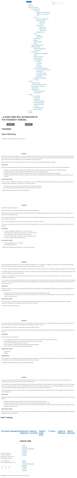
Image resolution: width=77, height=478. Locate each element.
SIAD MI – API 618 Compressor (44, 12)
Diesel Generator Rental (39, 91)
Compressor (37, 10)
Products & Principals (33, 7)
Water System (37, 38)
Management (37, 99)
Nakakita (39, 35)
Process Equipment (36, 9)
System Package (38, 42)
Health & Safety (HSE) (39, 104)
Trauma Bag (39, 66)
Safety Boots (40, 76)
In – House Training (36, 96)
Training (30, 94)
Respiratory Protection (42, 74)
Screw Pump (42, 22)
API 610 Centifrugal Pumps (43, 19)
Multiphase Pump (40, 32)
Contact (30, 112)
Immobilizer (39, 63)
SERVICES (25, 450)
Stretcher (39, 65)
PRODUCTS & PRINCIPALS (28, 449)
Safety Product (35, 51)
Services (31, 81)
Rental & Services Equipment (40, 78)
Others (35, 43)
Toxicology (36, 79)
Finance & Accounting (39, 102)
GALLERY (25, 453)
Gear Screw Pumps (41, 20)
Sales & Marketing (38, 109)
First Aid (38, 61)
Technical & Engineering (39, 101)
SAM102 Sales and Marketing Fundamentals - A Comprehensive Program (18, 247)
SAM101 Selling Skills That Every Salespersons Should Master (16, 190)
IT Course (36, 106)
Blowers (36, 40)
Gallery (30, 110)
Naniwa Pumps (43, 27)
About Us (31, 5)
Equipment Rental (35, 89)
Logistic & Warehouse (39, 107)
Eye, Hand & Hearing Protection (43, 69)
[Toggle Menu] (29, 1)
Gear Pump (42, 24)
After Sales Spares (36, 47)
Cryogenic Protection (38, 56)
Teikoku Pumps (43, 30)
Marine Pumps (40, 25)
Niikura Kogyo (40, 37)
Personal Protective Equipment (41, 68)
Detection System (38, 58)
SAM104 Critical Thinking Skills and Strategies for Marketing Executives (18, 362)
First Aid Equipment (38, 60)
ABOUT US (25, 447)
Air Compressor (37, 92)
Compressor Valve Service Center (39, 84)
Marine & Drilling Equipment (37, 45)
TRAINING (25, 452)
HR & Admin (36, 97)
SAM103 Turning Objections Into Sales (11, 305)
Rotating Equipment (36, 83)
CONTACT (25, 455)
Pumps (35, 17)
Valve (35, 33)
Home (30, 4)
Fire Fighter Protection (42, 73)
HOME (24, 445)
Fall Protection (40, 71)
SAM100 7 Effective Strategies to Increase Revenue (14, 138)
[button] (64, 1)
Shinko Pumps (43, 28)
